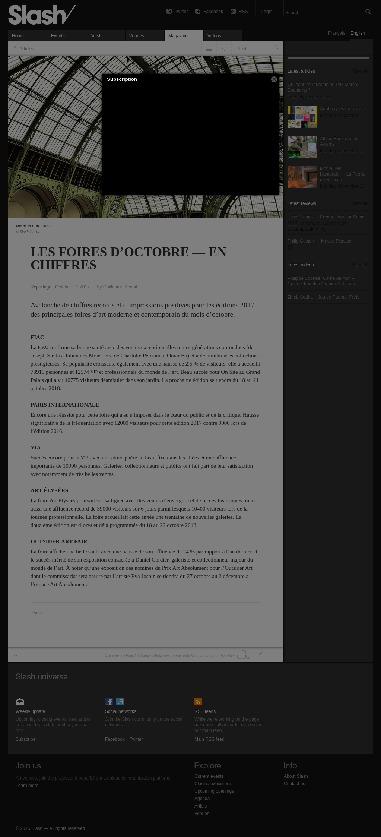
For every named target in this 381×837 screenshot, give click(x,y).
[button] (274, 79)
